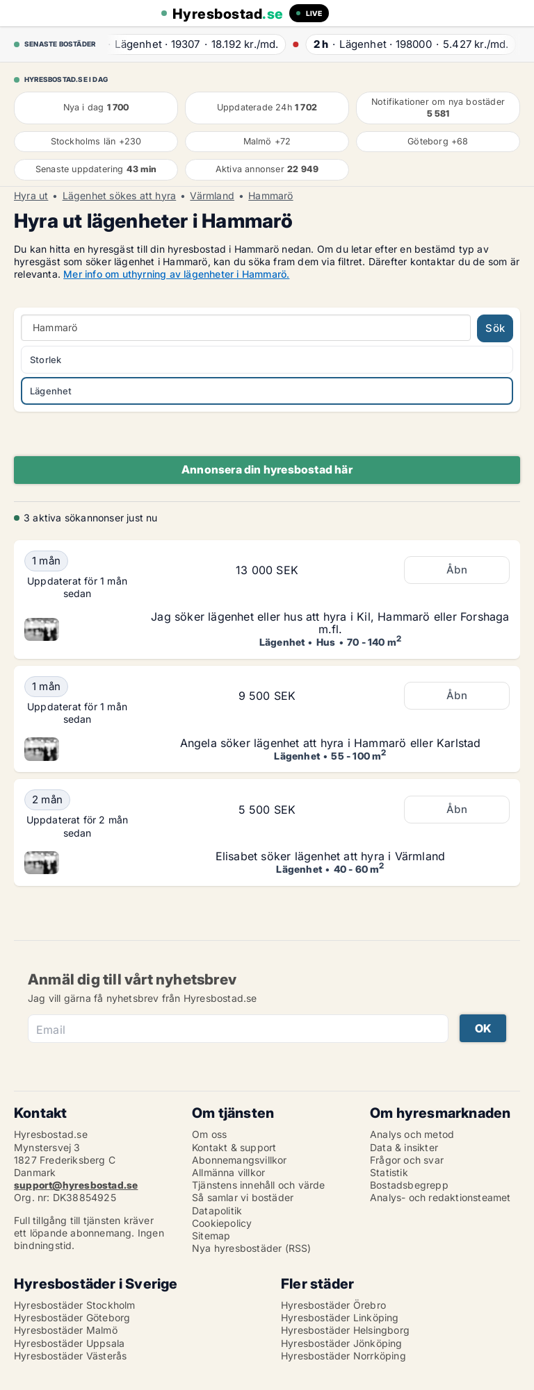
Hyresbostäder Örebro (333, 1305)
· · (188, 44)
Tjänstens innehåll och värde (258, 1185)
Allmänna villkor (228, 1172)
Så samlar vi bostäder (242, 1197)
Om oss (209, 1134)
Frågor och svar (407, 1160)
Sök (495, 328)
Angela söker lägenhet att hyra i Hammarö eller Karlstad (330, 743)
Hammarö (270, 195)
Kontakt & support (234, 1147)
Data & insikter (404, 1147)
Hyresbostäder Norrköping (343, 1356)
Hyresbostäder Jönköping (342, 1343)
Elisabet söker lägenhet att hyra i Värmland (331, 856)
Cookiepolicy (222, 1223)
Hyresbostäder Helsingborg (345, 1330)
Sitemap (211, 1235)
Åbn (456, 569)
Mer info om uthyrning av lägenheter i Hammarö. (176, 274)
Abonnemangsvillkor (239, 1160)
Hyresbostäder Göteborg (72, 1317)
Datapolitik (217, 1210)
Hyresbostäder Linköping (340, 1317)
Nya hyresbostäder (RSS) (252, 1248)
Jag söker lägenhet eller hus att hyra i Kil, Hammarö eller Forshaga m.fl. (330, 622)
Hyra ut (31, 195)
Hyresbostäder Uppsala (69, 1343)
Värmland (212, 195)
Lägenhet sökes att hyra (120, 195)
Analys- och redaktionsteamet (440, 1197)
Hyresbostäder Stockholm (75, 1305)
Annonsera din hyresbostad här (267, 469)
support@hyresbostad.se (76, 1185)
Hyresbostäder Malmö (66, 1330)
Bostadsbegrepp (409, 1185)
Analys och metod (412, 1134)
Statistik (389, 1172)
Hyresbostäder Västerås (70, 1356)
